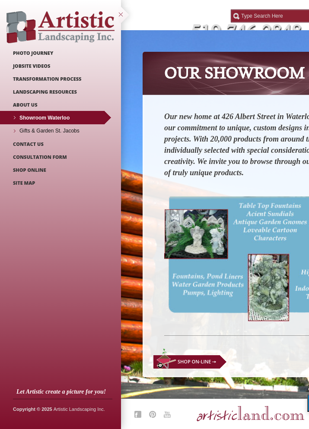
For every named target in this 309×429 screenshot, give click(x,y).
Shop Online (29, 170)
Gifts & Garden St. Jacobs (49, 131)
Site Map (24, 183)
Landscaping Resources (45, 91)
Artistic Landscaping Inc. (79, 409)
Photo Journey (33, 53)
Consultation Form (40, 157)
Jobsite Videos (31, 66)
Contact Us (28, 144)
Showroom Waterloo (44, 118)
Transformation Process (47, 79)
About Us (25, 104)
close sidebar (126, 15)
